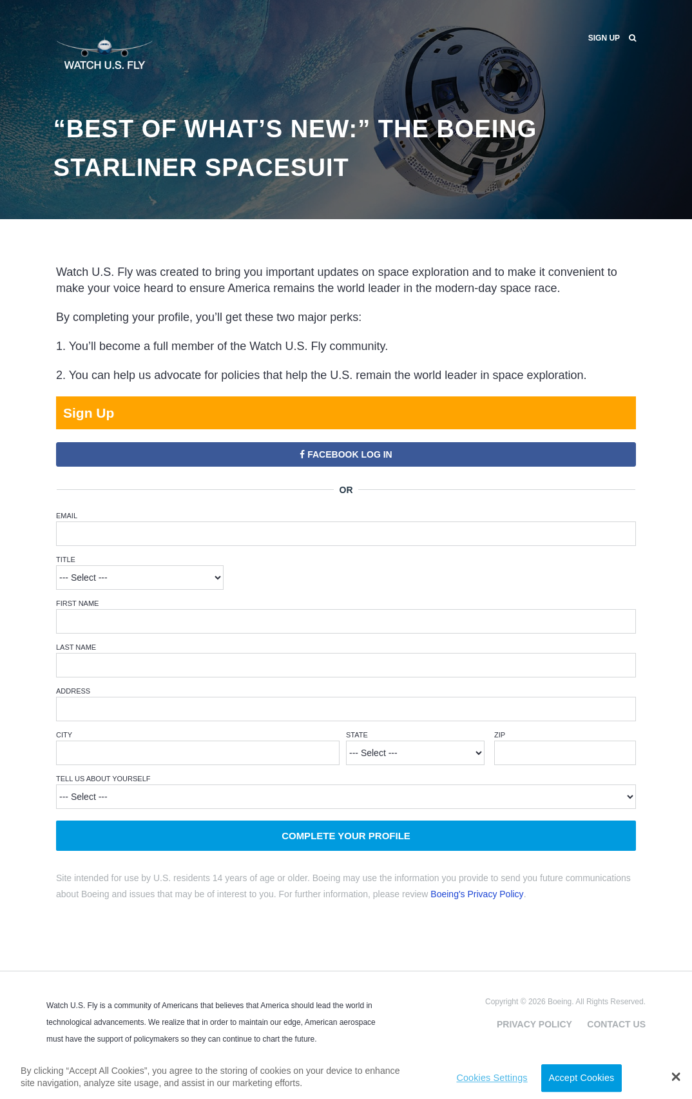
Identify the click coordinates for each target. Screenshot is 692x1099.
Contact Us (616, 1024)
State (357, 735)
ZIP (499, 735)
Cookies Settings (491, 1078)
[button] (676, 1076)
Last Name (76, 647)
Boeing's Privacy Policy (476, 894)
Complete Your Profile (346, 835)
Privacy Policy (534, 1024)
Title (65, 559)
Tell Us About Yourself (103, 779)
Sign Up (604, 38)
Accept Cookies (581, 1078)
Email (66, 516)
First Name (77, 603)
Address (73, 691)
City (64, 735)
